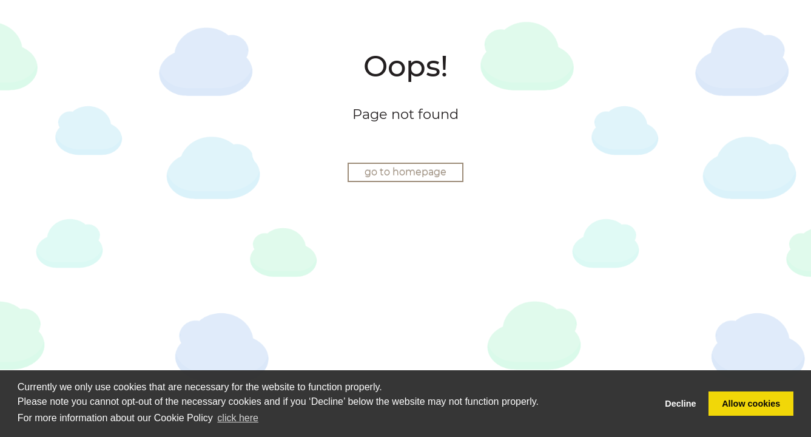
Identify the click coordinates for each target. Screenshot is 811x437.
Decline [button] (680, 403)
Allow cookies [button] (751, 403)
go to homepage (405, 172)
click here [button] (237, 418)
